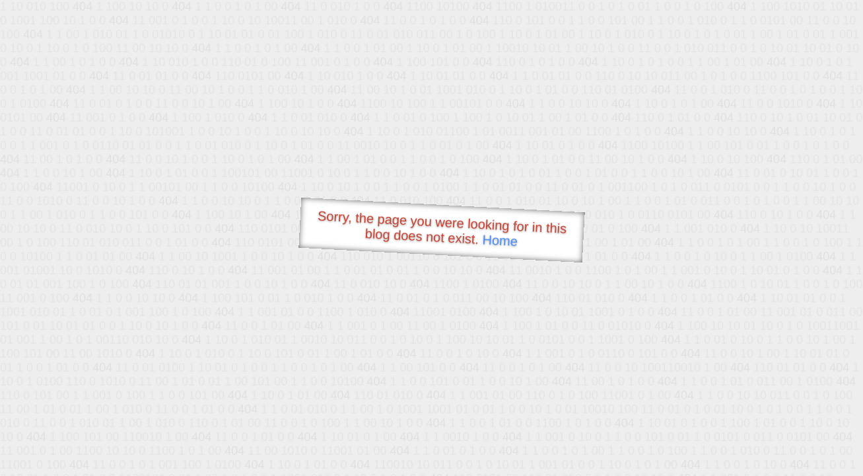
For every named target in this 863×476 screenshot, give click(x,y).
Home (500, 240)
